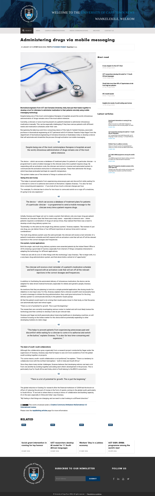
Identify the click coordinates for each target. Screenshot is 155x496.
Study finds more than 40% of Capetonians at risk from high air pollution (118, 84)
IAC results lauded (108, 94)
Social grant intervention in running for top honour (119, 121)
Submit (93, 479)
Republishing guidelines (94, 494)
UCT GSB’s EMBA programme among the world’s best (121, 155)
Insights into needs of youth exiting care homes (117, 103)
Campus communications (55, 30)
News (38, 30)
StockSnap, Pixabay (59, 47)
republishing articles (39, 411)
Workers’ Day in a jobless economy (118, 144)
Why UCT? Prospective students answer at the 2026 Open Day (121, 166)
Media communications (79, 30)
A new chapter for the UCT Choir (113, 66)
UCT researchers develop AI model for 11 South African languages (117, 75)
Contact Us (109, 30)
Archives (96, 30)
